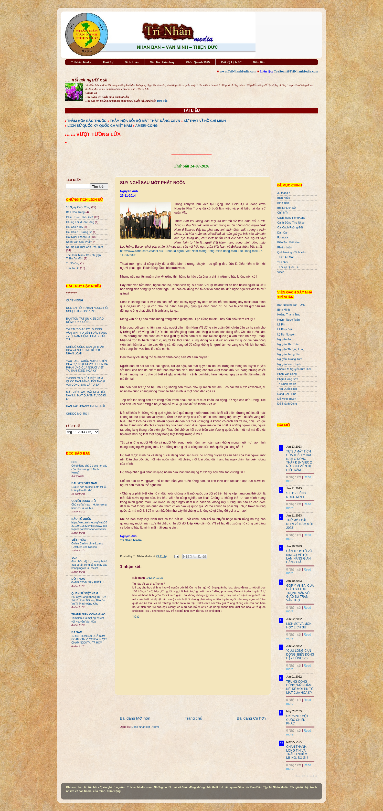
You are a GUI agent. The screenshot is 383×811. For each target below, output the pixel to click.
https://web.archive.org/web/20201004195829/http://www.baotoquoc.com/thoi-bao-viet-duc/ (89, 526)
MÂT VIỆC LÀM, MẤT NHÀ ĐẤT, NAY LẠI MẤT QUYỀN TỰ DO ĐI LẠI (86, 395)
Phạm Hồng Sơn (287, 379)
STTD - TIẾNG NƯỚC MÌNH (296, 495)
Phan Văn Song (287, 373)
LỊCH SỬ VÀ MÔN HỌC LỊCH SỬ (299, 625)
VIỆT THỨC (78, 539)
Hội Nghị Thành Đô (78, 236)
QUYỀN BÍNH (74, 300)
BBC (74, 462)
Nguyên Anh (284, 339)
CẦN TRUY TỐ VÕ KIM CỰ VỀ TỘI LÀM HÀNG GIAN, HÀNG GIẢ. (299, 556)
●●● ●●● (70, 134)
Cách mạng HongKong (291, 217)
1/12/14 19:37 (154, 577)
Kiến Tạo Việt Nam (288, 242)
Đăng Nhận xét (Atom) (145, 726)
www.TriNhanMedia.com (238, 71)
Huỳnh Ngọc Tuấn (288, 319)
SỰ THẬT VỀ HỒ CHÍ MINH (205, 121)
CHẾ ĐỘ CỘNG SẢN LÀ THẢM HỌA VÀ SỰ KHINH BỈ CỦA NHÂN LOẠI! (85, 350)
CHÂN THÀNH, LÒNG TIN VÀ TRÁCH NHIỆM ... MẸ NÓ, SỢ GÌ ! (298, 752)
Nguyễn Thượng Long (290, 349)
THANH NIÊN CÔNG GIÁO (88, 614)
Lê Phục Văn (285, 329)
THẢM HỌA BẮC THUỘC (87, 121)
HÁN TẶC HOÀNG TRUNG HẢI (85, 406)
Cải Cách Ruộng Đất (290, 227)
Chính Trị (283, 212)
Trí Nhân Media (81, 62)
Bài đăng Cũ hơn (251, 718)
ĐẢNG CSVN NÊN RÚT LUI (87, 582)
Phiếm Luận (284, 247)
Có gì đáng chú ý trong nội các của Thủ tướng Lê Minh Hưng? (89, 469)
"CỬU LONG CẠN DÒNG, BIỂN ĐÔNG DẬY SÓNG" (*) (300, 654)
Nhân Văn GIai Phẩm (79, 241)
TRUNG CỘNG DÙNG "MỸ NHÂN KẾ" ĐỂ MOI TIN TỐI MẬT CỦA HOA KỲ (300, 687)
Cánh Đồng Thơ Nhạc (290, 222)
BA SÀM (76, 632)
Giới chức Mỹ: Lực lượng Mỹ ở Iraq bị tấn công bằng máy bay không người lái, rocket (89, 565)
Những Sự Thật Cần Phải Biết (84, 246)
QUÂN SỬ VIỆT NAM (84, 593)
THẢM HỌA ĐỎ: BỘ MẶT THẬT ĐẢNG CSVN (145, 121)
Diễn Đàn (259, 62)
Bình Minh (283, 309)
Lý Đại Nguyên (286, 334)
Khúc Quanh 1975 (198, 62)
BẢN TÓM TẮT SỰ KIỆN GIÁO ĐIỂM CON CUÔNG (85, 320)
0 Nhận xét (293, 477)
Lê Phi (281, 324)
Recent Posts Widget (306, 776)
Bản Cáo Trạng (75, 212)
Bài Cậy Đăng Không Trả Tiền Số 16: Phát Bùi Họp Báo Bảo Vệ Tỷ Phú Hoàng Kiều (89, 600)
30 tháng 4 (283, 192)
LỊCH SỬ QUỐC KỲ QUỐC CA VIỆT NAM (99, 126)
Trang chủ (193, 718)
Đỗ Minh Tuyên (286, 398)
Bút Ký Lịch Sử (231, 62)
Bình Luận (132, 62)
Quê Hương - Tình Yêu (291, 252)
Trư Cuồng (73, 263)
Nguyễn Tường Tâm (289, 359)
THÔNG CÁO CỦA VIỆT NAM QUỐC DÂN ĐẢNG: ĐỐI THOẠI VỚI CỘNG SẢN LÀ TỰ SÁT (85, 381)
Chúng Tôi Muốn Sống (80, 222)
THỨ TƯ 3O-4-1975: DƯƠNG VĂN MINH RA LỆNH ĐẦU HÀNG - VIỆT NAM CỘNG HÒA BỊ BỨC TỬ (86, 334)
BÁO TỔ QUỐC (81, 518)
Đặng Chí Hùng (286, 393)
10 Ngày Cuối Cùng (78, 207)
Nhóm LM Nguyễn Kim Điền (294, 369)
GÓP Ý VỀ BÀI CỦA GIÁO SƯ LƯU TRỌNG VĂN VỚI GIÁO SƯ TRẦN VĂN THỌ (300, 593)
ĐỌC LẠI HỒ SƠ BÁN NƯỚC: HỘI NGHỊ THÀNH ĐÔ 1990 (87, 309)
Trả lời (136, 616)
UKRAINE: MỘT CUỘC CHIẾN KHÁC (297, 719)
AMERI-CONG (146, 126)
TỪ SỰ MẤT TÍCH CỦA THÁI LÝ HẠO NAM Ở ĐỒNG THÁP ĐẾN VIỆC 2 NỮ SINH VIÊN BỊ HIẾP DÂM (299, 461)
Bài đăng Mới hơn (135, 718)
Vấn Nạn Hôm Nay (162, 62)
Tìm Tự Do (72, 268)
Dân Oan (282, 232)
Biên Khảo (283, 197)
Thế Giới (282, 262)
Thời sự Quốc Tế (288, 267)
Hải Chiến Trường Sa (79, 232)
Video (280, 271)
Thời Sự (108, 62)
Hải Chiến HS (74, 226)
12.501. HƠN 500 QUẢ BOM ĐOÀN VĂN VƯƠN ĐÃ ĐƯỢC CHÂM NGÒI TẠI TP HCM (89, 639)
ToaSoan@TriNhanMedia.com (296, 71)
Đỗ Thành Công (287, 403)
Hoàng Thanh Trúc (288, 314)
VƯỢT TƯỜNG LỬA (98, 134)
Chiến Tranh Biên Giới (79, 217)
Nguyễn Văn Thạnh (289, 364)
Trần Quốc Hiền (287, 388)
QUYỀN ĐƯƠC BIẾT (84, 500)
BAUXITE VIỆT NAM (84, 483)
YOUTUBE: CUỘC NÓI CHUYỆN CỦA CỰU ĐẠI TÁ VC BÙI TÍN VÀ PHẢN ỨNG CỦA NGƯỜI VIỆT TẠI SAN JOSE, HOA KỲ (87, 365)
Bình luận (283, 202)
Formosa (282, 237)
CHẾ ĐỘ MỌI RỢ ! (77, 413)
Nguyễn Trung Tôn (288, 354)
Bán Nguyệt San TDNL (291, 304)
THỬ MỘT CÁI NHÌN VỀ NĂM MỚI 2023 (299, 524)
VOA (74, 557)
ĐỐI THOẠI (78, 578)
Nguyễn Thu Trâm (288, 344)
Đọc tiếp (162, 100)
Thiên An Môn (285, 257)
